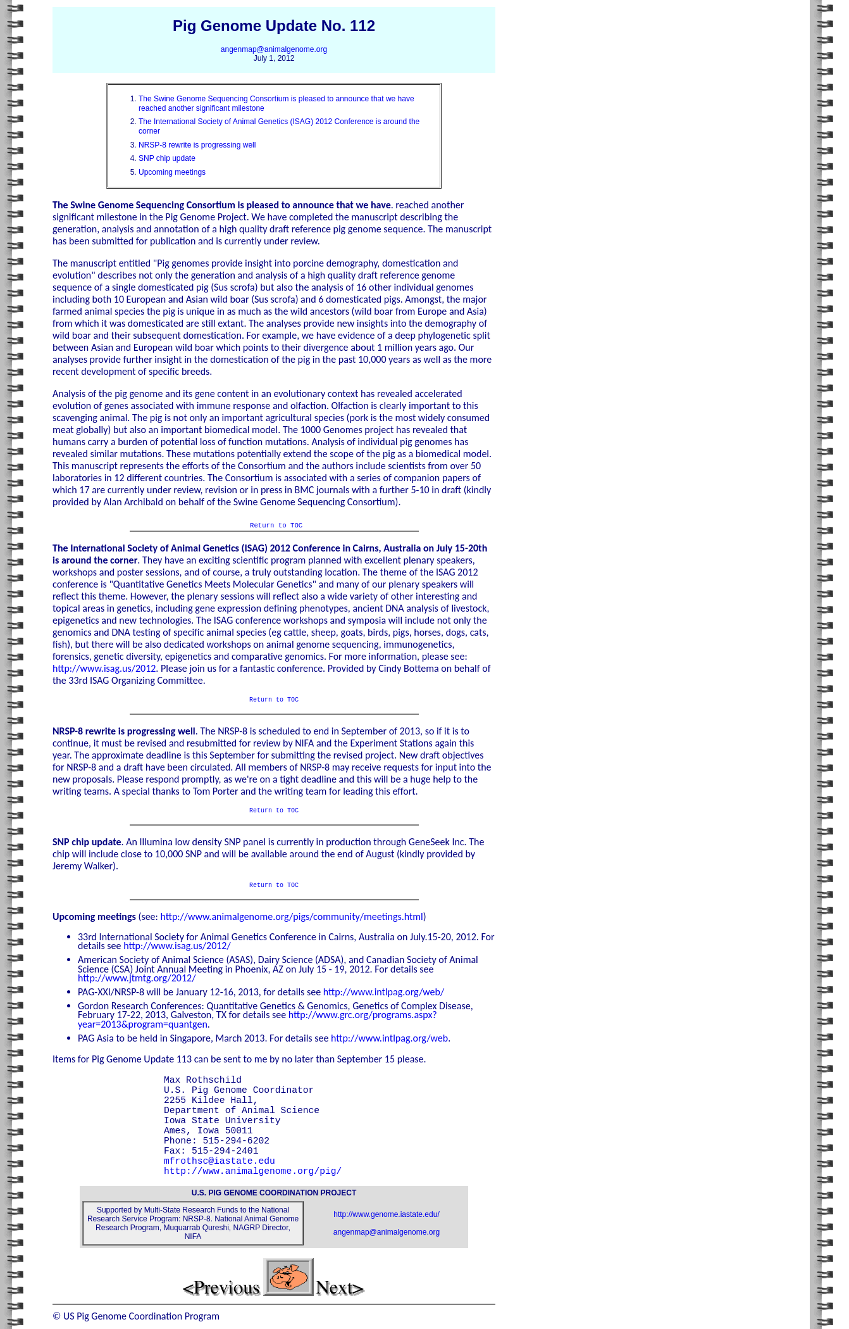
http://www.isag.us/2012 (104, 668)
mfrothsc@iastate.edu (219, 1161)
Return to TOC (276, 524)
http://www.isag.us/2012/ (177, 946)
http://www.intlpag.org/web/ (383, 992)
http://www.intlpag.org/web (389, 1038)
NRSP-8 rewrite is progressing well (197, 145)
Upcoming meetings (172, 172)
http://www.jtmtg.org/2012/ (136, 978)
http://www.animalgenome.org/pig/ (255, 1171)
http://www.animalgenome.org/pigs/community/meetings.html (291, 916)
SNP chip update (167, 158)
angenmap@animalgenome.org (274, 49)
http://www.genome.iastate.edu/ (386, 1214)
